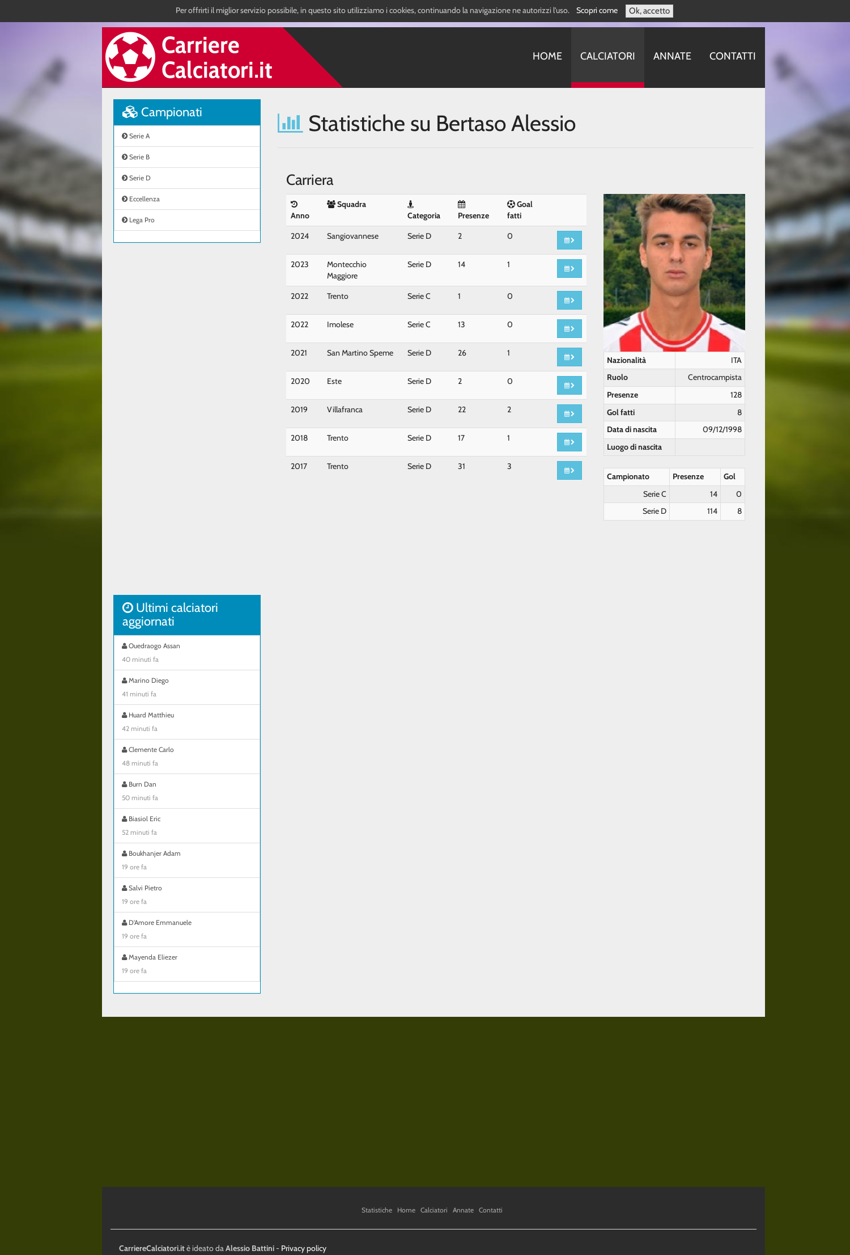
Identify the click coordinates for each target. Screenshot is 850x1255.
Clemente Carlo (187, 757)
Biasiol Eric (187, 826)
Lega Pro (138, 219)
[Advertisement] (187, 425)
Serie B (136, 157)
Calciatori (607, 56)
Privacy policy (303, 1248)
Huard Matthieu (187, 723)
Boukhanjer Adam (187, 861)
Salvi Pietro (187, 896)
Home (547, 56)
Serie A (136, 136)
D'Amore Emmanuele (187, 930)
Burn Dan (187, 792)
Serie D (136, 178)
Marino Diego (187, 688)
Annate (672, 56)
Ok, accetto (649, 11)
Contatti (732, 56)
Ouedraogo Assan (187, 653)
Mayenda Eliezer (187, 965)
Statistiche (377, 1210)
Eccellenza (141, 199)
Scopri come (597, 10)
